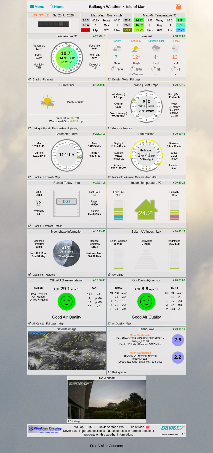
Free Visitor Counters (106, 446)
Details (113, 79)
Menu (38, 6)
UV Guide (115, 274)
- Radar (57, 226)
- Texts (124, 79)
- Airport (45, 128)
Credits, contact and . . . (173, 435)
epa (75, 289)
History (34, 128)
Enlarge (74, 421)
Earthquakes (117, 372)
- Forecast (47, 79)
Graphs (34, 79)
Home (56, 6)
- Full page (134, 79)
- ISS (154, 177)
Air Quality (36, 323)
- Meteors (139, 177)
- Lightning (72, 128)
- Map (56, 177)
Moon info (115, 177)
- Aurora (128, 177)
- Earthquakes (58, 128)
